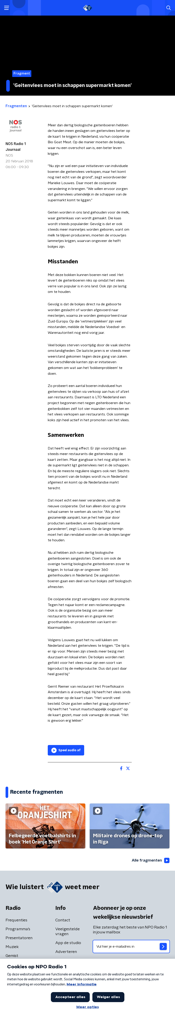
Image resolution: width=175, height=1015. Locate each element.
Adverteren (66, 952)
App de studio (68, 943)
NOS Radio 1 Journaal (16, 146)
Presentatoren (19, 938)
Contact (62, 920)
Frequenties (16, 920)
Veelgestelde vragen (67, 931)
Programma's (18, 929)
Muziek (12, 947)
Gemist (12, 956)
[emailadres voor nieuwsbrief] (131, 946)
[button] (6, 8)
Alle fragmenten (150, 860)
